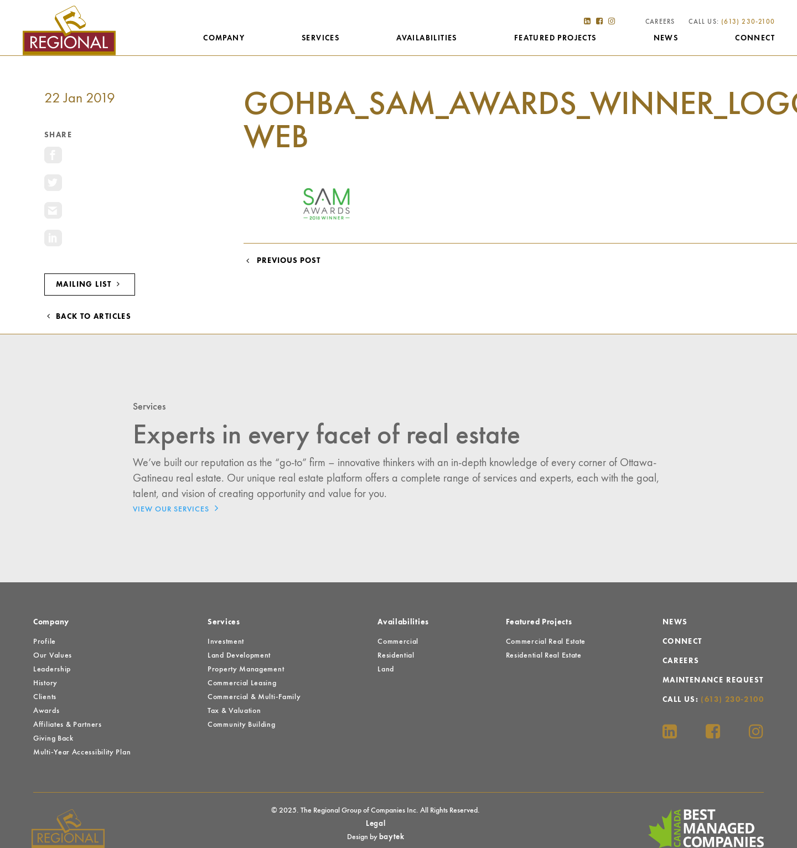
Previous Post (282, 261)
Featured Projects (555, 38)
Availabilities (426, 38)
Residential (396, 655)
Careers (660, 22)
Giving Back (53, 738)
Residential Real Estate (544, 655)
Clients (44, 697)
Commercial (397, 641)
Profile (44, 641)
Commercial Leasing (242, 683)
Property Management (246, 669)
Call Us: (732, 22)
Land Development (239, 655)
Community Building (242, 724)
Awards (46, 711)
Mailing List (89, 284)
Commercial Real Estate (546, 641)
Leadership (52, 669)
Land (385, 669)
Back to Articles (87, 316)
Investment (226, 641)
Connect (755, 38)
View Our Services (178, 508)
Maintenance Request (713, 680)
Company (224, 38)
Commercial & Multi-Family (254, 697)
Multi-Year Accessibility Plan (82, 752)
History (45, 683)
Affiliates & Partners (67, 724)
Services (320, 38)
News (666, 38)
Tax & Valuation (234, 711)
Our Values (52, 655)
